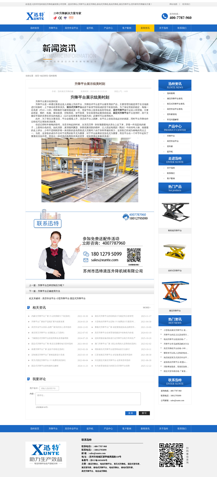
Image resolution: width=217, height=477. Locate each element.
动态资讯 (44, 76)
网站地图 (173, 4)
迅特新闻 (53, 76)
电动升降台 (114, 467)
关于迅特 (163, 28)
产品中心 (108, 28)
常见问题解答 (173, 120)
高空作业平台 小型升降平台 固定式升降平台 (64, 298)
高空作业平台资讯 (175, 109)
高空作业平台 (71, 28)
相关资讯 (39, 307)
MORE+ (147, 307)
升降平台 (53, 28)
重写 (144, 413)
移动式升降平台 (100, 467)
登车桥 (170, 146)
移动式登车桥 (127, 467)
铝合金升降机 (101, 471)
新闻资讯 (145, 28)
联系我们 (186, 4)
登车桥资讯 (172, 114)
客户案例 (126, 28)
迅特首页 (34, 28)
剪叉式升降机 (120, 464)
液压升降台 (93, 464)
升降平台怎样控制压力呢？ (51, 285)
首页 (37, 76)
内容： (33, 394)
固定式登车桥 (133, 464)
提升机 (90, 28)
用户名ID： (35, 388)
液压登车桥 (86, 467)
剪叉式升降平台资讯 (175, 104)
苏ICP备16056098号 (98, 460)
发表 (130, 413)
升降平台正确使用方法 (49, 291)
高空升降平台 (87, 471)
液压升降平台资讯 (175, 99)
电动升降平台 (106, 464)
